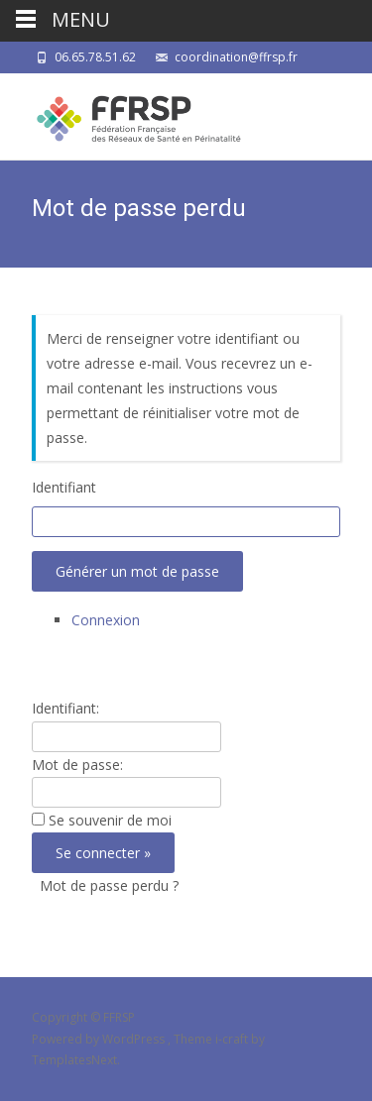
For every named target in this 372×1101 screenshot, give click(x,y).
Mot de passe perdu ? (109, 885)
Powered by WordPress (100, 1039)
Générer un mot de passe (137, 571)
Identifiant (64, 487)
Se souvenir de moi (110, 820)
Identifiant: (65, 708)
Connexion (105, 619)
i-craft (233, 1039)
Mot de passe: (77, 764)
